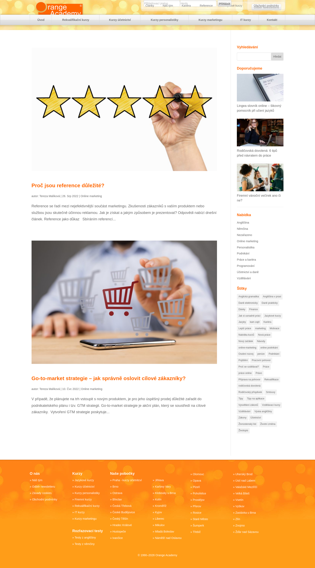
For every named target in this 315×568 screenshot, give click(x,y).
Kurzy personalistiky (164, 32)
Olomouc (198, 474)
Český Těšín (120, 518)
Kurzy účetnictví (120, 32)
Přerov (197, 506)
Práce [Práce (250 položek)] (266, 374)
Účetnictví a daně (248, 279)
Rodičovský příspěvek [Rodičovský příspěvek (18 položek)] (250, 399)
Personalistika (245, 254)
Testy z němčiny (85, 544)
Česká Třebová (122, 505)
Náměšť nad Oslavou (168, 538)
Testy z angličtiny (85, 537)
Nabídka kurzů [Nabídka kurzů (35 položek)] (246, 342)
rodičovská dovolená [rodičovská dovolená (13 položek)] (249, 393)
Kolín (158, 499)
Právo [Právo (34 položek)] (259, 380)
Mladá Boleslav (164, 531)
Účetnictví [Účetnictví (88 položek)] (256, 425)
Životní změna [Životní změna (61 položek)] (267, 431)
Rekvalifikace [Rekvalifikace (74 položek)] (271, 387)
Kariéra (186, 18)
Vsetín (239, 499)
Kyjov (158, 512)
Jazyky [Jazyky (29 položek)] (242, 329)
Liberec (159, 518)
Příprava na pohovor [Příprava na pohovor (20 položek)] (249, 387)
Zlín (237, 519)
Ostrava (117, 493)
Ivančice (117, 538)
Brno (115, 486)
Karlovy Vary (163, 486)
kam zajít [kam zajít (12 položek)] (255, 329)
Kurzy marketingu (210, 32)
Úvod (40, 32)
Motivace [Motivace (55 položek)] (274, 335)
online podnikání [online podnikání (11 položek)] (269, 355)
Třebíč (197, 532)
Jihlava (159, 480)
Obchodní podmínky (266, 18)
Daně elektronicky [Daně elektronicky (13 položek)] (248, 310)
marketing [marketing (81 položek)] (260, 335)
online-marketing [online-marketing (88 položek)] (247, 355)
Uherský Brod (244, 474)
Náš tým (168, 18)
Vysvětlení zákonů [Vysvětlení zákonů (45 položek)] (248, 412)
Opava (197, 480)
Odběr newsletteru (43, 486)
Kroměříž (161, 505)
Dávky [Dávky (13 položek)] (241, 316)
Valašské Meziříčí (246, 487)
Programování (246, 273)
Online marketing (91, 203)
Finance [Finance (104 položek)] (253, 316)
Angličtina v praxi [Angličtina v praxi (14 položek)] (272, 304)
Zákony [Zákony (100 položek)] (242, 425)
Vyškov (239, 506)
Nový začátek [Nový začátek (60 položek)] (245, 348)
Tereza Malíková (49, 203)
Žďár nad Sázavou (247, 532)
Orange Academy (166, 555)
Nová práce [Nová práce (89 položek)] (264, 342)
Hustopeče (119, 531)
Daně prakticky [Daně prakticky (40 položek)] (270, 310)
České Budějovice (123, 512)
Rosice (197, 512)
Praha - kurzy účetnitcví (127, 480)
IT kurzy (245, 32)
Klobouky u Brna (165, 493)
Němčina (242, 236)
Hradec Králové (122, 525)
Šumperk (198, 525)
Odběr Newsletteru (266, 7)
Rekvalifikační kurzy (75, 32)
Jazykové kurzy (232, 18)
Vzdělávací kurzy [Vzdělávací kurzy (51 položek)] (271, 412)
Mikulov (160, 525)
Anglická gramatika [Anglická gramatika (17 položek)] (248, 304)
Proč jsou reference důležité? (68, 193)
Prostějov (199, 499)
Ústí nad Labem (245, 480)
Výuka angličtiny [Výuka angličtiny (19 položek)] (263, 418)
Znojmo (240, 525)
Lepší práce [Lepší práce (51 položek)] (244, 335)
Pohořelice (199, 493)
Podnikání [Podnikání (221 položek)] (274, 361)
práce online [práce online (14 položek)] (245, 380)
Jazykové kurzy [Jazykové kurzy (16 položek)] (272, 323)
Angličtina (243, 230)
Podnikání (243, 260)
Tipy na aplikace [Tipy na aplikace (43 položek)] (255, 406)
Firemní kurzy (83, 499)
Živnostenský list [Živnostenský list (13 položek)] (247, 431)
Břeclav (117, 499)
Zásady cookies (42, 493)
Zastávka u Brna (245, 512)
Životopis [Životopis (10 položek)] (243, 437)
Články (149, 18)
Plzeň (196, 487)
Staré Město (200, 519)
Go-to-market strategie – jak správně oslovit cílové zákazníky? (109, 386)
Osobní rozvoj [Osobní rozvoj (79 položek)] (245, 361)
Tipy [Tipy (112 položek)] (240, 406)
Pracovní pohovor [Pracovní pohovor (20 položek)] (261, 367)
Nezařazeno (244, 242)
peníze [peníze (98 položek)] (261, 361)
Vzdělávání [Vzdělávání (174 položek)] (244, 418)
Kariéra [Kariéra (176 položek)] (267, 329)
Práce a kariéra (246, 267)
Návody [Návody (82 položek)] (261, 348)
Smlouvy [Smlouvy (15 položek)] (270, 399)
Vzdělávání (244, 285)
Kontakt (272, 32)
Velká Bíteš (242, 493)
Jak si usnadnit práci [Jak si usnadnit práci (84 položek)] (249, 323)
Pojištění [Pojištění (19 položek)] (243, 367)
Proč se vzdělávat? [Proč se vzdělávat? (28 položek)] (248, 374)
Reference (206, 18)
